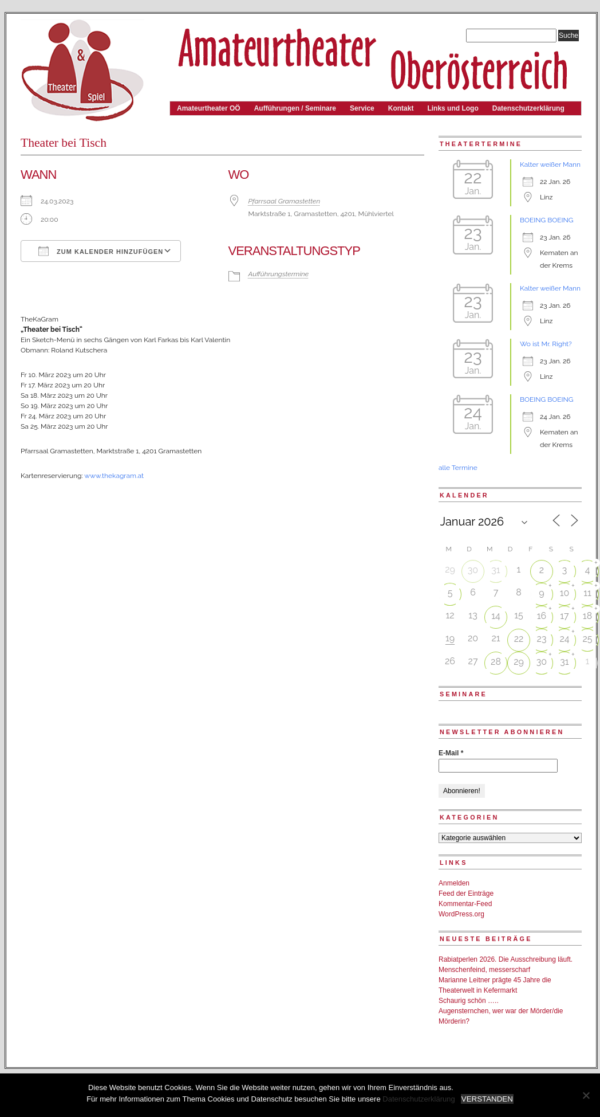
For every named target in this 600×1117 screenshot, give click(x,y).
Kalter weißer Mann (550, 164)
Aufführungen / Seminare (295, 108)
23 (542, 638)
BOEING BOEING (546, 220)
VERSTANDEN (487, 1099)
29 (519, 661)
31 (495, 570)
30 (473, 570)
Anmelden (454, 883)
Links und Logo (452, 108)
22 (519, 638)
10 (565, 592)
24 (564, 638)
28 (496, 661)
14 (495, 615)
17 (564, 615)
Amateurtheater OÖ (208, 108)
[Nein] (585, 1095)
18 (587, 615)
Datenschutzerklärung (528, 108)
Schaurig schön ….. (469, 1001)
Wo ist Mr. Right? (546, 344)
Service (362, 108)
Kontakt (401, 108)
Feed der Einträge (466, 893)
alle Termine (458, 468)
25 (587, 638)
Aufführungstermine (278, 274)
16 (542, 615)
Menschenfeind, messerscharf (484, 970)
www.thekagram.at (114, 476)
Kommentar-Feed (465, 904)
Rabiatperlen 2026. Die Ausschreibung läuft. (506, 959)
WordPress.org (461, 914)
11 (587, 592)
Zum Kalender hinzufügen (100, 251)
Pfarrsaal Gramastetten (284, 201)
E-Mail (451, 753)
